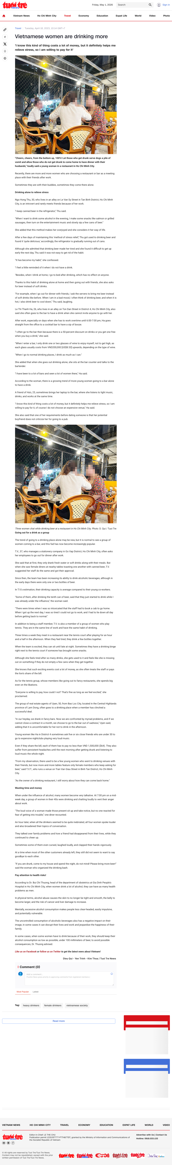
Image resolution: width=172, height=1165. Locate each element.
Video (152, 15)
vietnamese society (77, 1005)
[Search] (135, 5)
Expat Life (121, 15)
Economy (84, 15)
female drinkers (52, 1005)
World (138, 15)
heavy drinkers (31, 1005)
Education (102, 15)
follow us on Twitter (50, 951)
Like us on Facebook (26, 951)
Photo (166, 15)
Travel (67, 15)
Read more (59, 1021)
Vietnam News (21, 15)
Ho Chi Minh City (46, 15)
